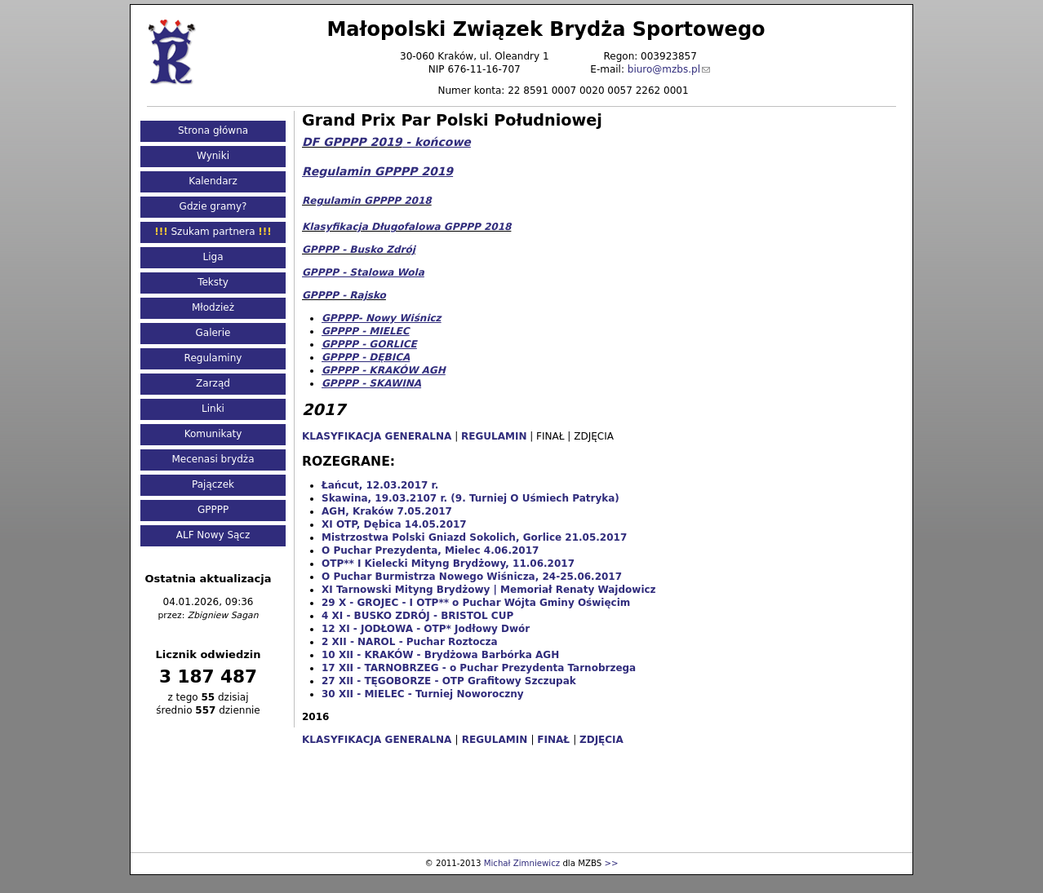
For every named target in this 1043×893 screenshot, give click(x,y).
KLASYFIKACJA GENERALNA (376, 739)
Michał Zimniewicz (522, 863)
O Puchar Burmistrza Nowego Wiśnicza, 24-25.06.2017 (472, 576)
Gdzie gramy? (213, 206)
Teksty (213, 282)
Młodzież (213, 307)
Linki (213, 408)
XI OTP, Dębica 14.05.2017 (394, 524)
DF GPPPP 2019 (352, 141)
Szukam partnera (212, 231)
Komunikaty (213, 434)
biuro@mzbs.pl (664, 69)
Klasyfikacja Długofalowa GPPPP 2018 (406, 226)
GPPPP (213, 509)
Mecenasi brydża (213, 459)
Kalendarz (213, 181)
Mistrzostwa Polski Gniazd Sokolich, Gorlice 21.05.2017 (474, 537)
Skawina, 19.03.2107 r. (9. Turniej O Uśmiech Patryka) (470, 498)
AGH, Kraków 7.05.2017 (387, 511)
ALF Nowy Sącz (213, 535)
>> (611, 863)
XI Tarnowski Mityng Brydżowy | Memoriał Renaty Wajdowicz (489, 589)
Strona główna (213, 130)
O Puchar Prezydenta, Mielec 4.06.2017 (430, 550)
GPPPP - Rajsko (344, 295)
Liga (213, 257)
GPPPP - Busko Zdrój (358, 249)
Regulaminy (213, 358)
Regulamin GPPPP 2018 (367, 200)
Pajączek (213, 484)
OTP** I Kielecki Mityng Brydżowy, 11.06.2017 (448, 563)
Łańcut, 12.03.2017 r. (380, 485)
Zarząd (213, 383)
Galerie (212, 332)
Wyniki (213, 155)
